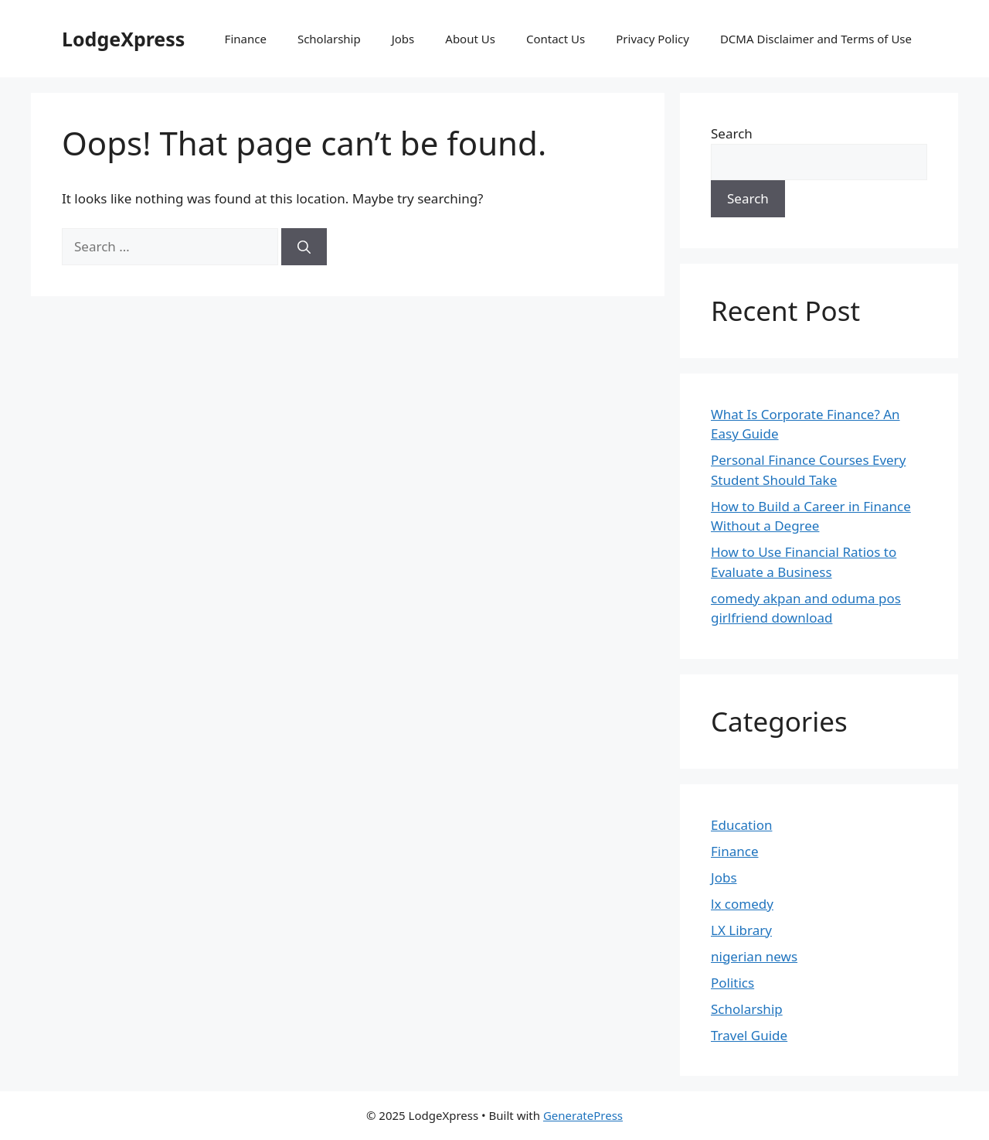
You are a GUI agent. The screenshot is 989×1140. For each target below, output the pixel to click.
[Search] (304, 246)
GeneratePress (583, 1115)
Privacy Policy (652, 38)
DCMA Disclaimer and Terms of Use (816, 38)
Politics (732, 983)
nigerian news (754, 956)
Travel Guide (749, 1035)
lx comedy (742, 904)
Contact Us (555, 38)
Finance (246, 38)
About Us (470, 38)
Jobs (403, 38)
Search (732, 133)
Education (741, 825)
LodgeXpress (123, 39)
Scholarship (329, 38)
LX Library (741, 930)
